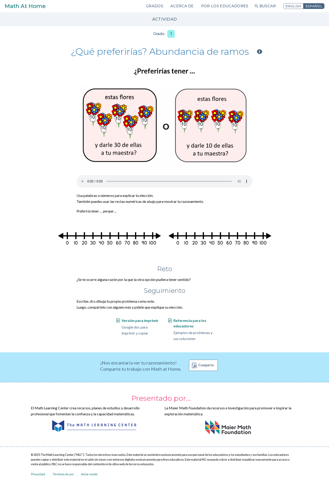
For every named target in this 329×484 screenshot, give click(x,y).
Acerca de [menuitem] (182, 6)
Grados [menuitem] (154, 6)
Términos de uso (63, 474)
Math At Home (25, 6)
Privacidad (38, 474)
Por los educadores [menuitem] (224, 6)
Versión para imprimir (140, 320)
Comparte (206, 365)
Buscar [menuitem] (267, 6)
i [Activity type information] (259, 51)
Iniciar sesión (89, 474)
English (293, 6)
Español (313, 6)
